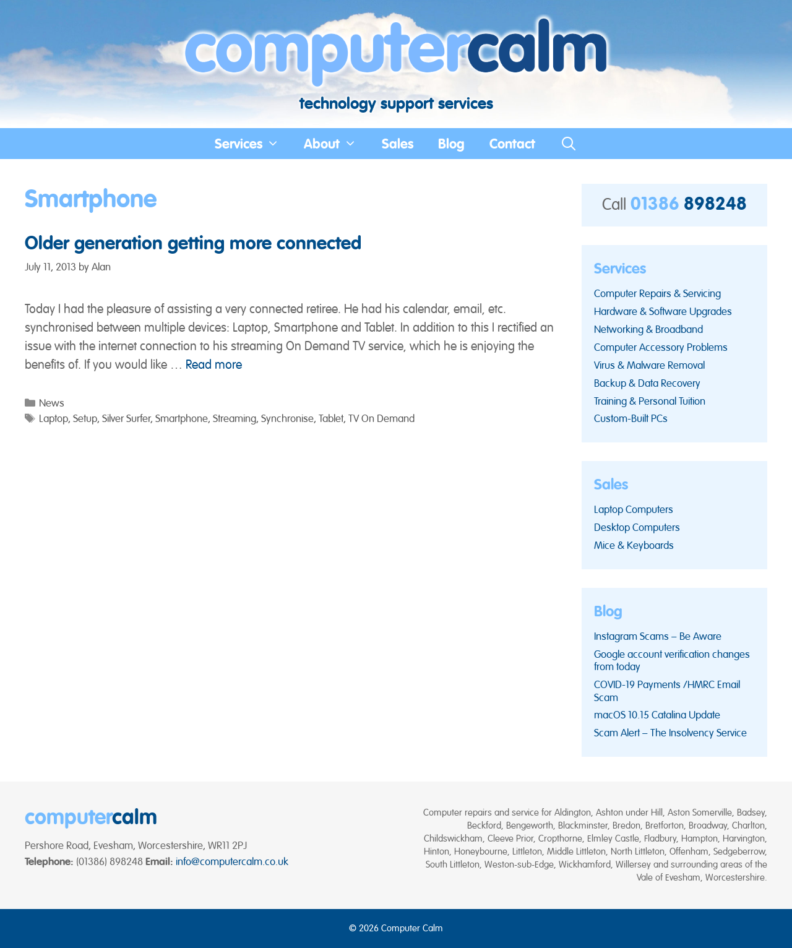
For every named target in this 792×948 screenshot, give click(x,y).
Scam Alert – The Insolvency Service (670, 732)
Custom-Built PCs (631, 418)
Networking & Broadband (648, 329)
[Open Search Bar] (569, 143)
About (336, 143)
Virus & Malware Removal (649, 365)
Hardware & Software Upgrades (663, 311)
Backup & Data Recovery (647, 383)
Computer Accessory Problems (661, 347)
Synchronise (287, 418)
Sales (397, 144)
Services (253, 143)
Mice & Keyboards (634, 545)
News (51, 403)
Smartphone (181, 418)
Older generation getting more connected (193, 243)
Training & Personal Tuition (649, 401)
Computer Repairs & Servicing (657, 293)
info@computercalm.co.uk (232, 861)
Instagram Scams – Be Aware (657, 636)
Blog (451, 144)
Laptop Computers (633, 509)
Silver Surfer (126, 418)
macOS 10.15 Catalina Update (657, 715)
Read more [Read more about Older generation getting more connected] (214, 365)
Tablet (331, 418)
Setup (85, 418)
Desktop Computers (637, 527)
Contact (512, 144)
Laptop (53, 418)
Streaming (234, 418)
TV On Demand (381, 418)
